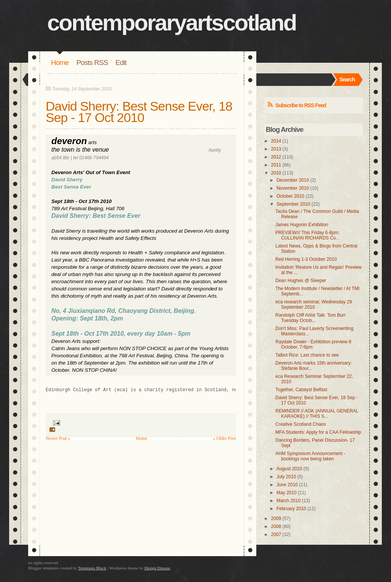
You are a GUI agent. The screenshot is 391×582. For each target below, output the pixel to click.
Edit (121, 63)
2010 (276, 173)
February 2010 (291, 508)
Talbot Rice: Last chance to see (307, 355)
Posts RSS (92, 63)
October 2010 (290, 196)
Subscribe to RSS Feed (300, 105)
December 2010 (293, 180)
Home (60, 63)
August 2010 (289, 468)
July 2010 (286, 476)
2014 (276, 141)
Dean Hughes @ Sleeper (300, 280)
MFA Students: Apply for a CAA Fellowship (318, 432)
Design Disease (157, 568)
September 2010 (293, 204)
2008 (276, 526)
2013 (276, 149)
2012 (276, 157)
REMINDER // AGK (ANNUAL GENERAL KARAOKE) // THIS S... (316, 413)
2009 (276, 518)
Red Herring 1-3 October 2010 (306, 259)
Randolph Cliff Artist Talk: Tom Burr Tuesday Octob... (310, 317)
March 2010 (288, 500)
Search (347, 79)
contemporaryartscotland (171, 22)
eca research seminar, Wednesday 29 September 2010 (313, 304)
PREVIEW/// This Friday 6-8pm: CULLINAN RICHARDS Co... (307, 235)
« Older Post (224, 438)
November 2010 (293, 188)
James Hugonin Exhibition (301, 224)
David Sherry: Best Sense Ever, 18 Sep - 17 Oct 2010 (139, 111)
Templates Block (92, 568)
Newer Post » (58, 438)
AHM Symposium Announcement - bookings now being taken (310, 456)
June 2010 (287, 484)
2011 (276, 165)
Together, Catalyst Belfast (301, 389)
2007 (276, 534)
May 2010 (287, 492)
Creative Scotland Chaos (300, 424)
